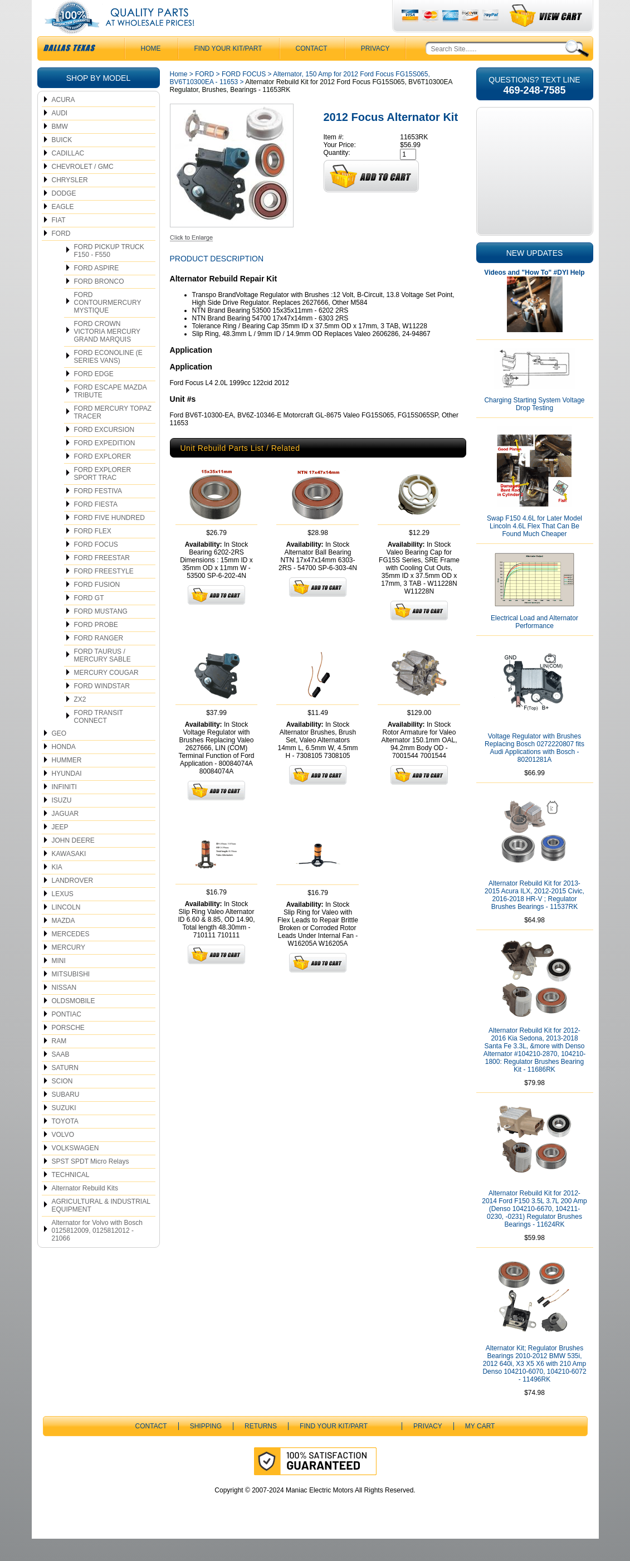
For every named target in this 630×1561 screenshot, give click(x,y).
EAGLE (63, 229)
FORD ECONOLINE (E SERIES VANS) (108, 379)
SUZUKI (64, 1130)
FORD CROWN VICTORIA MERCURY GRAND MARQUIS (107, 354)
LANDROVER (73, 903)
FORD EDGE (94, 396)
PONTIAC (66, 1036)
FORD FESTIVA (98, 513)
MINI (59, 983)
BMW (60, 149)
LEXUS (63, 916)
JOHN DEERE (73, 863)
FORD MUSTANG (101, 634)
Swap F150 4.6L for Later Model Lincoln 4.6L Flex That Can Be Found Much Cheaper (534, 548)
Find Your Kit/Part (228, 71)
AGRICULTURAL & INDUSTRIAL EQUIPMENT (101, 1228)
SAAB (61, 1077)
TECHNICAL (71, 1197)
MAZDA (63, 943)
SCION (62, 1103)
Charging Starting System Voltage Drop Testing (534, 426)
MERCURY (68, 970)
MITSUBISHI (71, 996)
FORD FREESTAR (102, 580)
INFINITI (64, 809)
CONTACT (312, 71)
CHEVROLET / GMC (83, 189)
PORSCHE (68, 1050)
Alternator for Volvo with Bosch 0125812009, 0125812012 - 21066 (97, 1253)
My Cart (480, 1448)
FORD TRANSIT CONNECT (98, 739)
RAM (59, 1063)
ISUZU (62, 822)
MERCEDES (71, 956)
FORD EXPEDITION (104, 465)
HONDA (64, 769)
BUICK (62, 162)
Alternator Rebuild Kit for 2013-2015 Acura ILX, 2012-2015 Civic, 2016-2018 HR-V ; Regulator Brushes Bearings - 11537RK (534, 917)
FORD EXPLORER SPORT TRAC (102, 496)
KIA (57, 889)
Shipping (206, 1448)
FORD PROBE (96, 647)
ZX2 (80, 722)
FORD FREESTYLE (104, 593)
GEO (59, 756)
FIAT (59, 242)
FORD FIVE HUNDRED (109, 540)
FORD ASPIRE (96, 290)
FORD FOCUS (96, 567)
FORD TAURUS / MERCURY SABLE (102, 677)
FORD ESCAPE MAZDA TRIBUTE (110, 413)
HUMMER (67, 782)
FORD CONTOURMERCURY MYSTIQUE (107, 325)
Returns (261, 1448)
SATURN (65, 1090)
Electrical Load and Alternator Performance (534, 644)
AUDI (60, 135)
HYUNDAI (67, 796)
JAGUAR (65, 836)
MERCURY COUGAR (106, 695)
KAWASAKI (69, 876)
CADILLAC (68, 175)
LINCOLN (66, 929)
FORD (61, 256)
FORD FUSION (97, 607)
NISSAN (64, 1010)
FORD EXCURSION (104, 452)
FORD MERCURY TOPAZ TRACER (113, 434)
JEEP (60, 849)
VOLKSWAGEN (75, 1170)
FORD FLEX (92, 553)
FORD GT (89, 620)
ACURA (63, 122)
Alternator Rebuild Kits (85, 1210)
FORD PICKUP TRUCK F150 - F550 (109, 273)
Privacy (375, 71)
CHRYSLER (70, 202)
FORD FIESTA (96, 527)
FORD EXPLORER (102, 479)
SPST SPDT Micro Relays (90, 1184)
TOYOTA (65, 1143)
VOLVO (63, 1157)
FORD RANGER (99, 660)
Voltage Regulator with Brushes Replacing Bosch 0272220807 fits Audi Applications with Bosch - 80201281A (534, 770)
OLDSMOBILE (73, 1023)
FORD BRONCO (99, 304)
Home (179, 96)
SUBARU (66, 1117)
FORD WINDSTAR (102, 708)
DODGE (64, 216)
